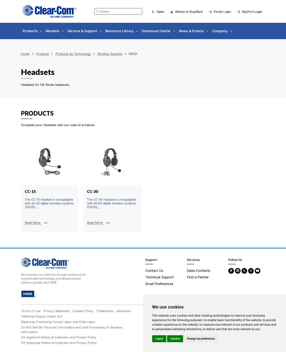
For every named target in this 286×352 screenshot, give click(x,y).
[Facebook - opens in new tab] (231, 271)
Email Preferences (159, 284)
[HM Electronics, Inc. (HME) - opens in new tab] (28, 294)
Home (25, 54)
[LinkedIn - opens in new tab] (238, 271)
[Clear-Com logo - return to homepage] (49, 11)
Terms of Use (31, 311)
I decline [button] (175, 338)
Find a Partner (198, 277)
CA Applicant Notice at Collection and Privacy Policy (58, 337)
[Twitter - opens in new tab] (244, 271)
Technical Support (159, 277)
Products (42, 54)
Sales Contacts (198, 271)
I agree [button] (159, 338)
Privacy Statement (56, 311)
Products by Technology (73, 54)
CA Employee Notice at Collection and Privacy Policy (59, 343)
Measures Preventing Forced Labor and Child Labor (58, 322)
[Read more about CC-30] (112, 186)
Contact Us (154, 271)
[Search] (118, 11)
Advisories (123, 311)
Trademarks (104, 311)
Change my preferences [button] (201, 338)
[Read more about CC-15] (50, 186)
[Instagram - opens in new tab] (251, 271)
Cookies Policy (82, 311)
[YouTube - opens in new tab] (257, 271)
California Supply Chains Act (41, 316)
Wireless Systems (109, 54)
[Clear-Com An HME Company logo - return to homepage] (45, 263)
